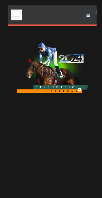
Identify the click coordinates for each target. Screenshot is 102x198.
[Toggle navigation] (88, 15)
